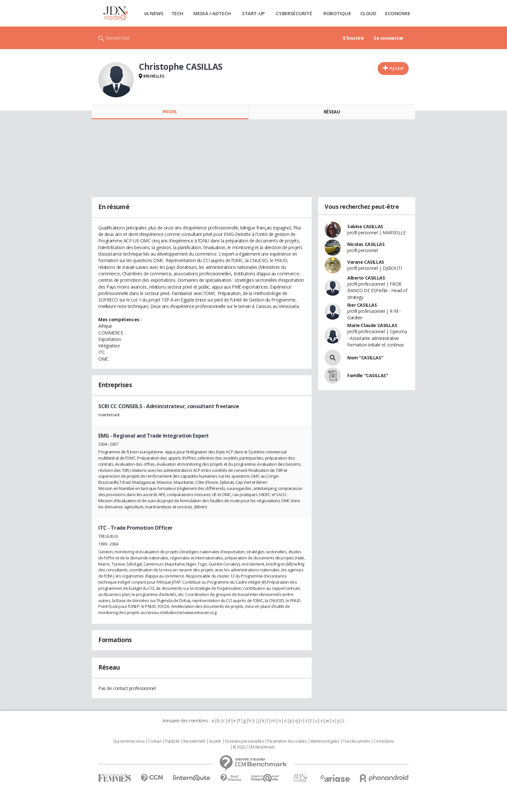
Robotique (337, 13)
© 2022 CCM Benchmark (254, 747)
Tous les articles (356, 741)
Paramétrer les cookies (287, 741)
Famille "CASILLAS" (367, 375)
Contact (154, 741)
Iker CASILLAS (362, 305)
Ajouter (396, 68)
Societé (215, 741)
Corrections (383, 741)
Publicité (172, 741)
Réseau (332, 112)
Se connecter (388, 38)
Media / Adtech (212, 13)
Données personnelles (244, 741)
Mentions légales (324, 741)
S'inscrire (353, 38)
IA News (154, 13)
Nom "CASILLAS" (365, 358)
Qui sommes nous (129, 741)
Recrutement (194, 741)
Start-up (253, 13)
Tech (177, 13)
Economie (397, 13)
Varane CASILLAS (365, 262)
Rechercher (118, 38)
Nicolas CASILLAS (365, 244)
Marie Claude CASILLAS (372, 325)
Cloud (368, 13)
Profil (170, 112)
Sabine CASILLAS (365, 226)
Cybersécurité (294, 13)
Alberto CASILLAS (366, 278)
